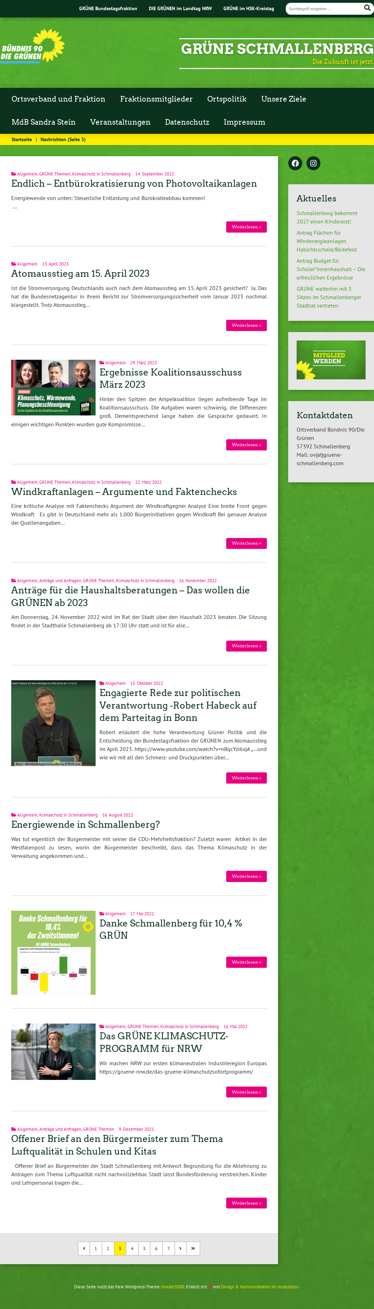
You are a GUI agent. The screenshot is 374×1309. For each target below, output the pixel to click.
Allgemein (27, 174)
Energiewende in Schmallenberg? (85, 824)
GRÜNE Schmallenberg (277, 49)
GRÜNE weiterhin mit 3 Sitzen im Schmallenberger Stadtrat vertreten (329, 297)
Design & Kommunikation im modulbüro (260, 1287)
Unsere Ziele (283, 99)
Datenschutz (187, 122)
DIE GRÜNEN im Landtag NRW (180, 8)
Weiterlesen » (246, 226)
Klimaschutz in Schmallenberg (101, 174)
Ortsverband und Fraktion (58, 99)
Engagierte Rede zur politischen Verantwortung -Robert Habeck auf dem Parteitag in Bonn (177, 705)
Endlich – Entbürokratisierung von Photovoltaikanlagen (134, 183)
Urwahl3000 (172, 1287)
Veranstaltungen (120, 122)
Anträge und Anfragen (60, 581)
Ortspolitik (227, 99)
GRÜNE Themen (54, 174)
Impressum (244, 122)
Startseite (22, 139)
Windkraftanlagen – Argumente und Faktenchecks (124, 491)
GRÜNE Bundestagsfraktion (108, 8)
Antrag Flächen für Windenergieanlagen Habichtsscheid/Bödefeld (327, 241)
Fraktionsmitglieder (156, 99)
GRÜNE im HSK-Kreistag (248, 8)
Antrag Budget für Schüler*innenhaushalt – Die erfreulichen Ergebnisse (331, 269)
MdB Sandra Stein (44, 122)
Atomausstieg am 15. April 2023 (80, 273)
